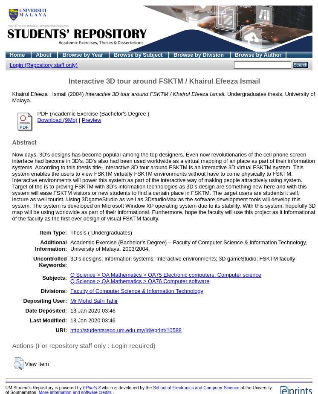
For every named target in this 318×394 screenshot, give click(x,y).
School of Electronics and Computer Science (196, 387)
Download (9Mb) (58, 120)
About (44, 55)
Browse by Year (83, 55)
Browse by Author (258, 55)
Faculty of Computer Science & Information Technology (136, 291)
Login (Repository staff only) (44, 65)
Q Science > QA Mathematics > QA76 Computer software (139, 281)
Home (18, 55)
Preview (91, 120)
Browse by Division (199, 55)
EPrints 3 (92, 387)
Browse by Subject (139, 55)
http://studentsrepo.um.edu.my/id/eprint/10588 (126, 330)
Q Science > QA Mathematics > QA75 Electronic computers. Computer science (165, 275)
